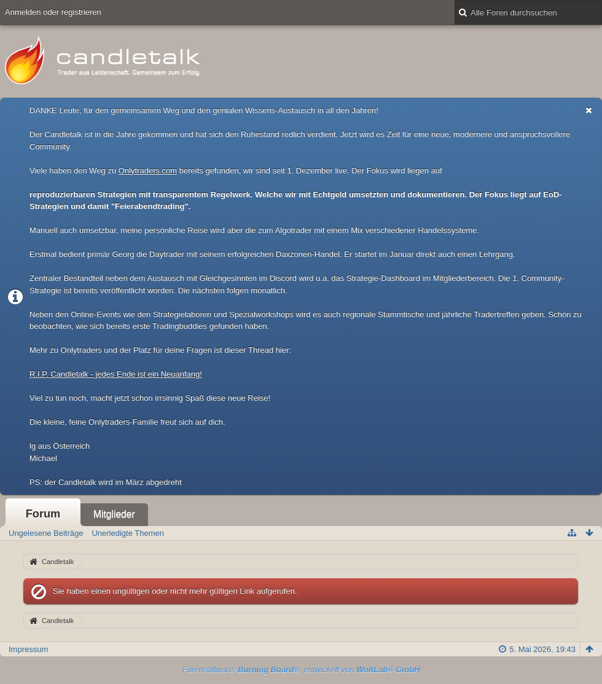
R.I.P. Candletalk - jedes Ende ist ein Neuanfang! (115, 374)
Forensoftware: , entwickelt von (301, 669)
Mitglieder (114, 514)
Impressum (28, 649)
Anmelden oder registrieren (53, 12)
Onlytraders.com (148, 170)
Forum (43, 514)
